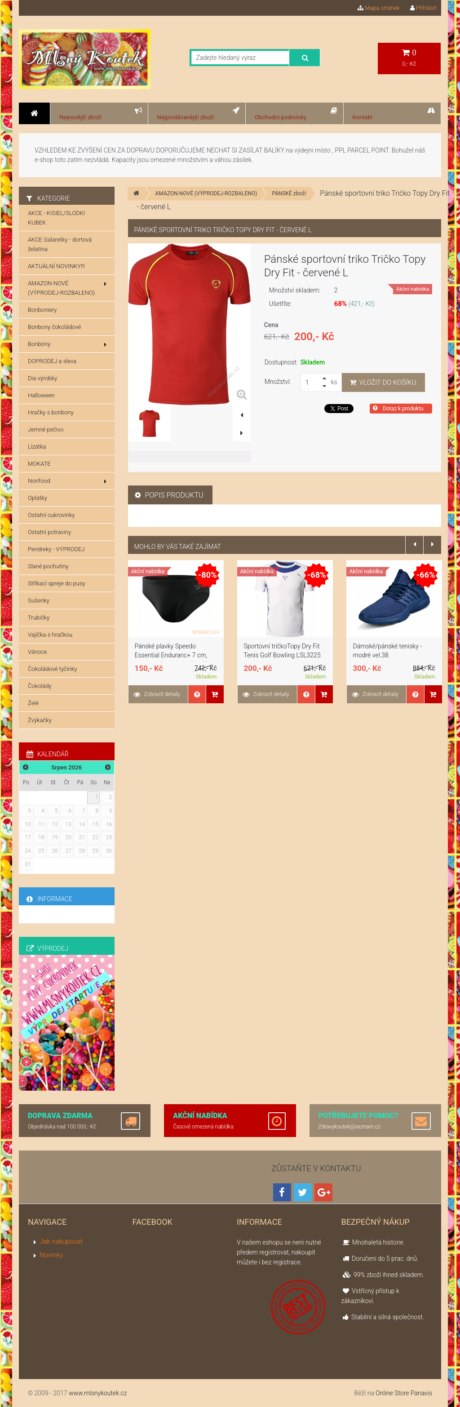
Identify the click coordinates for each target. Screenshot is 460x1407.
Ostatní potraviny (49, 532)
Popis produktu (169, 495)
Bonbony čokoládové (54, 327)
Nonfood (67, 481)
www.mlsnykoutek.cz (98, 1393)
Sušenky (38, 600)
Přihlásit (423, 7)
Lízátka (37, 446)
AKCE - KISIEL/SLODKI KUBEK (56, 218)
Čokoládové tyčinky (52, 668)
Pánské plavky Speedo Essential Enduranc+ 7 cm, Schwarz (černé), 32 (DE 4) (171, 655)
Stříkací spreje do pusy (56, 583)
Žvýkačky (40, 720)
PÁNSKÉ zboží (289, 193)
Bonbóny (67, 344)
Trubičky (38, 617)
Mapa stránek (379, 7)
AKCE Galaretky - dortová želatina (60, 244)
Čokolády (40, 686)
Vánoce (37, 651)
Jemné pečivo (45, 429)
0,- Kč (409, 58)
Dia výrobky (42, 378)
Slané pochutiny (48, 566)
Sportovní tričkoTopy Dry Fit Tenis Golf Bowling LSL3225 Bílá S (282, 655)
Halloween (41, 395)
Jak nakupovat (61, 1241)
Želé (33, 703)
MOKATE (39, 463)
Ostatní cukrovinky (51, 515)
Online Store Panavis (404, 1393)
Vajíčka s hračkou (50, 634)
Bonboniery (42, 309)
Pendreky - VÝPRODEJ (56, 549)
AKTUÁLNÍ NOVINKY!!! (56, 266)
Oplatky (37, 497)
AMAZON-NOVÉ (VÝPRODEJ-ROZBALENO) (206, 193)
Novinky (51, 1255)
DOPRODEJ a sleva (52, 361)
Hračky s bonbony (51, 412)
